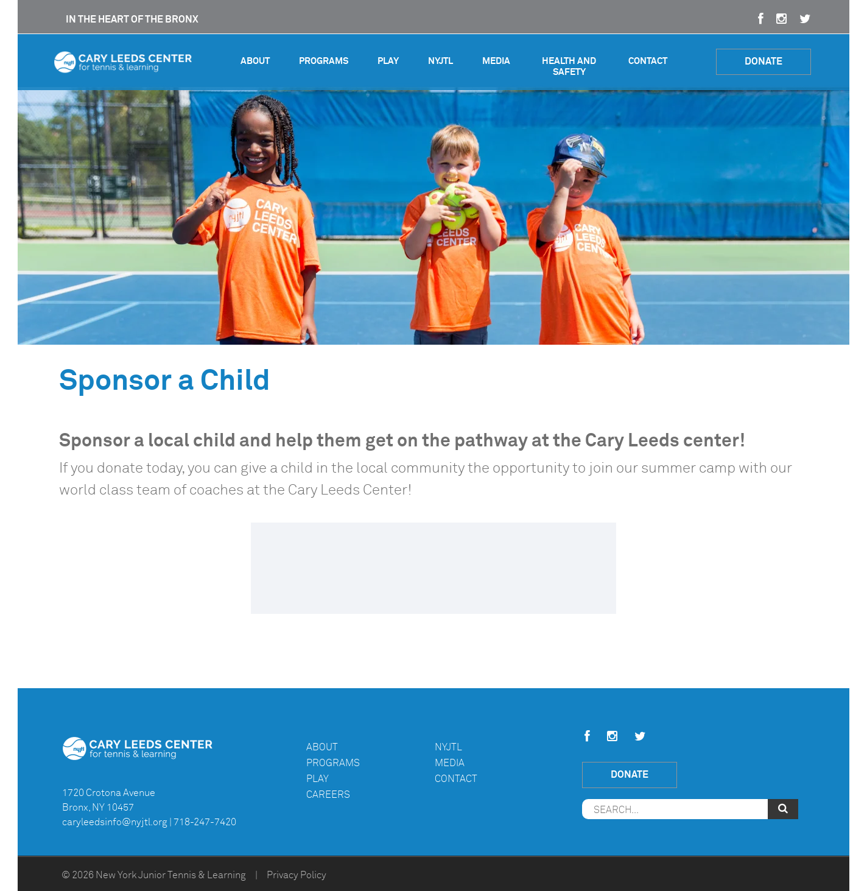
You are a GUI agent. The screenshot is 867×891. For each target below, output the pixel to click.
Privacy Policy (296, 875)
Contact (647, 61)
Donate (763, 61)
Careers (328, 795)
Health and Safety (569, 66)
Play (388, 61)
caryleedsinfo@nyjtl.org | (117, 822)
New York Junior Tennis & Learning (171, 875)
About (255, 61)
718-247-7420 (205, 822)
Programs (323, 61)
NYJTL (440, 61)
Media (496, 61)
